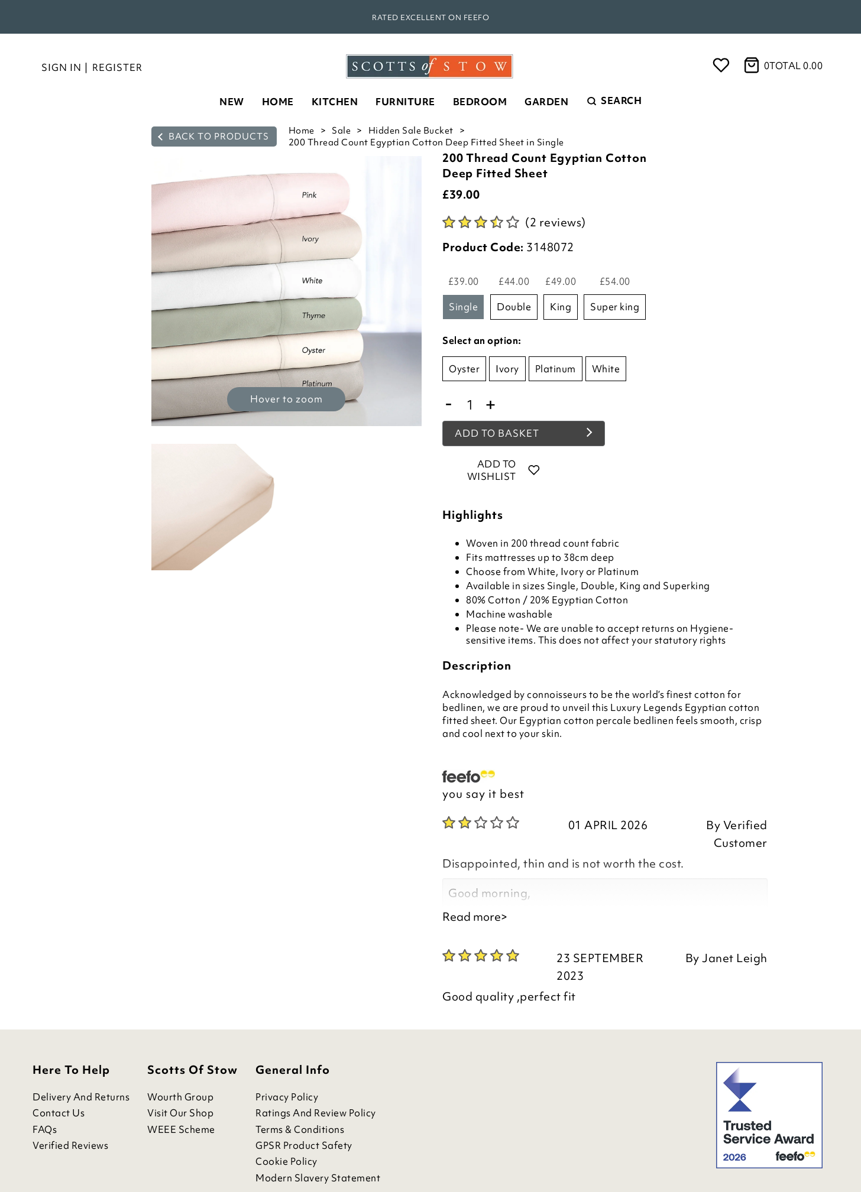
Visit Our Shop (180, 1113)
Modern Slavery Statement (317, 1178)
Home (278, 101)
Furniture (405, 101)
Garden (546, 101)
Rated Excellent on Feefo (430, 17)
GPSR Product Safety (303, 1145)
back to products (213, 136)
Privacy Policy (286, 1097)
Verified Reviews (70, 1145)
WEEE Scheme (181, 1129)
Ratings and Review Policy (315, 1113)
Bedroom (480, 101)
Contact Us (59, 1113)
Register (117, 67)
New (231, 101)
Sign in (61, 67)
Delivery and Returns (81, 1097)
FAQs (45, 1129)
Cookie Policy (286, 1161)
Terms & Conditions (299, 1129)
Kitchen (335, 101)
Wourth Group (180, 1097)
